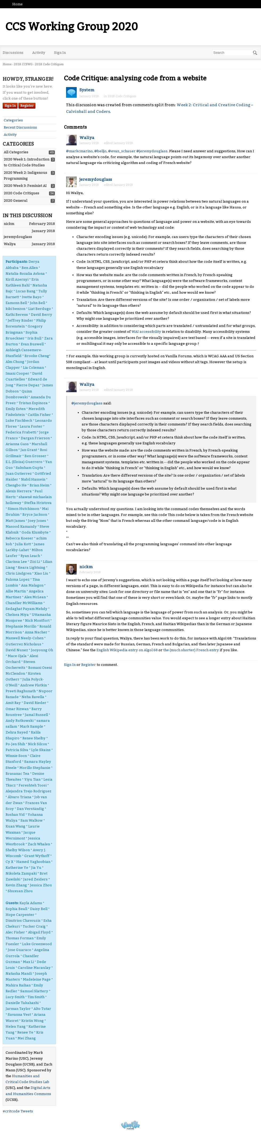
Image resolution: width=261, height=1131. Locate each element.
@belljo (100, 151)
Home (17, 4)
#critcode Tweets (18, 1111)
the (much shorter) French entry (191, 650)
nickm (86, 566)
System (86, 90)
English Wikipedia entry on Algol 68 (127, 650)
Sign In (60, 53)
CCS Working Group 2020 (71, 27)
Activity (38, 53)
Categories (13, 120)
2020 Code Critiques (21, 193)
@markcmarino (79, 151)
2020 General (15, 201)
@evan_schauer (122, 151)
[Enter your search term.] (235, 52)
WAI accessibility (146, 332)
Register (27, 106)
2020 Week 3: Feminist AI (25, 186)
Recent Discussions (20, 127)
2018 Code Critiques (122, 96)
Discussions (13, 53)
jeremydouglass (95, 179)
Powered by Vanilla (130, 1125)
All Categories (16, 152)
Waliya (86, 137)
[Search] (255, 53)
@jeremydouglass (152, 151)
